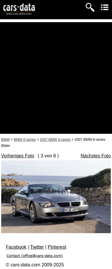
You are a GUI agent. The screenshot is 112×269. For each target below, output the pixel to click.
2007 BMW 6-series (55, 140)
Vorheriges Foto (17, 155)
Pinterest (57, 247)
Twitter (37, 247)
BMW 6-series (25, 140)
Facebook (16, 247)
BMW (5, 140)
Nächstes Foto (96, 155)
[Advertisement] (56, 78)
